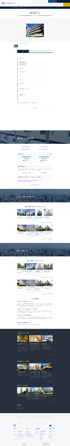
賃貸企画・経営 (42, 417)
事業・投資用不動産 (43, 415)
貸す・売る (15, 419)
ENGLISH (53, 0)
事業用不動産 (41, 1)
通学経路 (25, 82)
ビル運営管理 (28, 417)
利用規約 (39, 442)
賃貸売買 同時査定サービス (31, 288)
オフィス (37, 1)
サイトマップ (45, 442)
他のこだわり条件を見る (48, 337)
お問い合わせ (67, 4)
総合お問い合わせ (26, 442)
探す (33, 3)
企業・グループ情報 (47, 1)
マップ (28, 142)
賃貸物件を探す (19, 390)
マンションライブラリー (58, 4)
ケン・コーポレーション (52, 418)
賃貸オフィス (28, 415)
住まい (33, 1)
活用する (43, 3)
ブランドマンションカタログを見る (46, 385)
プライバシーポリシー (33, 442)
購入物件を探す (19, 392)
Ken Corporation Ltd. (9, 3)
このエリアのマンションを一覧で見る (46, 204)
